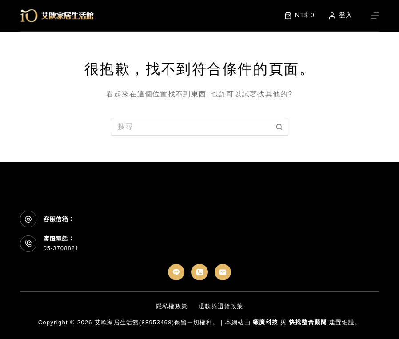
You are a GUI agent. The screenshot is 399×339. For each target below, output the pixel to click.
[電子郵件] (223, 272)
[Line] (176, 272)
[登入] (340, 15)
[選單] (375, 16)
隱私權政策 (172, 306)
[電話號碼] (199, 272)
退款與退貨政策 (221, 306)
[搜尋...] (191, 127)
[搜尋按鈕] (279, 127)
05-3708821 (61, 248)
